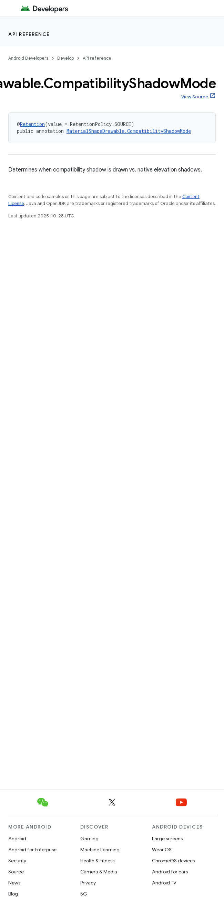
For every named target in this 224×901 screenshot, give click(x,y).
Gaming (89, 838)
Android (17, 838)
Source (16, 872)
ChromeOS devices (173, 861)
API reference (29, 34)
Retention (32, 124)
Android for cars (170, 872)
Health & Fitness (97, 861)
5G (83, 894)
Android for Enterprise (32, 849)
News (14, 883)
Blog (13, 894)
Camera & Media (98, 872)
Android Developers (28, 58)
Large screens (167, 838)
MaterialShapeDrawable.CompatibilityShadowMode (129, 131)
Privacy (88, 883)
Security (17, 861)
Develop (65, 58)
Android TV (164, 883)
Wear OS (162, 849)
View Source (194, 97)
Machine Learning (100, 849)
